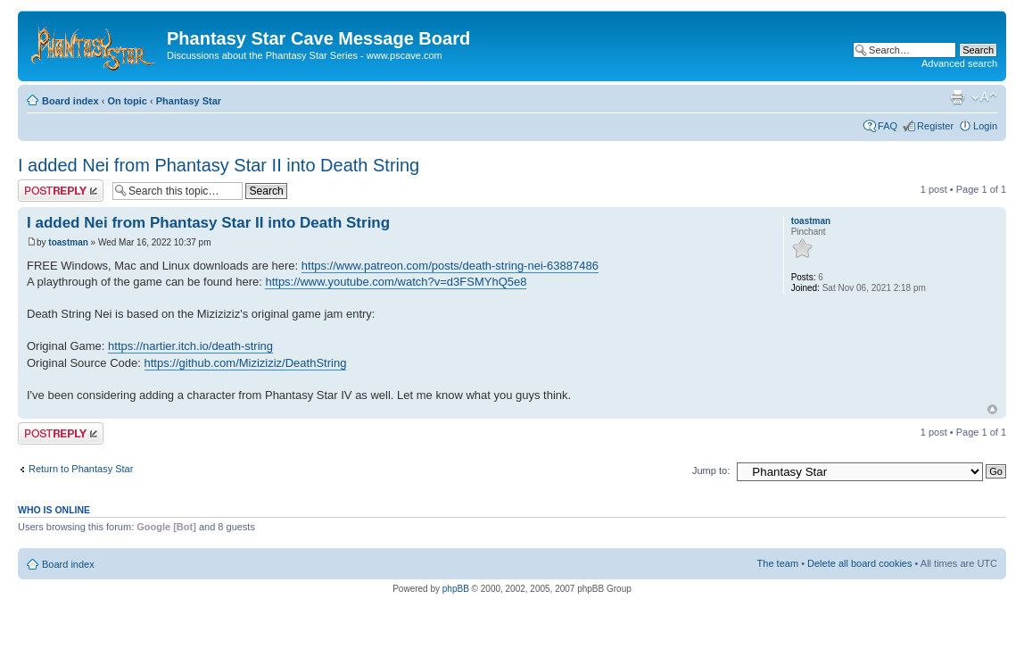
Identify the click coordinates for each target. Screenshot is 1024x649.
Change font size (984, 97)
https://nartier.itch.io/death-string (190, 346)
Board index (70, 101)
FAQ (887, 126)
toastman (67, 242)
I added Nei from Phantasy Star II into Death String (218, 165)
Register (935, 126)
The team (777, 563)
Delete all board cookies (859, 563)
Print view (957, 97)
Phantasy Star (188, 101)
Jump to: (711, 470)
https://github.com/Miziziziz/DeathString (246, 363)
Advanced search (959, 63)
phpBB (455, 589)
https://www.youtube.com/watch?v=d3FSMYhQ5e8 (395, 281)
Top (992, 409)
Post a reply (60, 190)
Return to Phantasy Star (81, 468)
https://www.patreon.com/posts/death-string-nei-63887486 (450, 265)
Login (985, 126)
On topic (127, 101)
